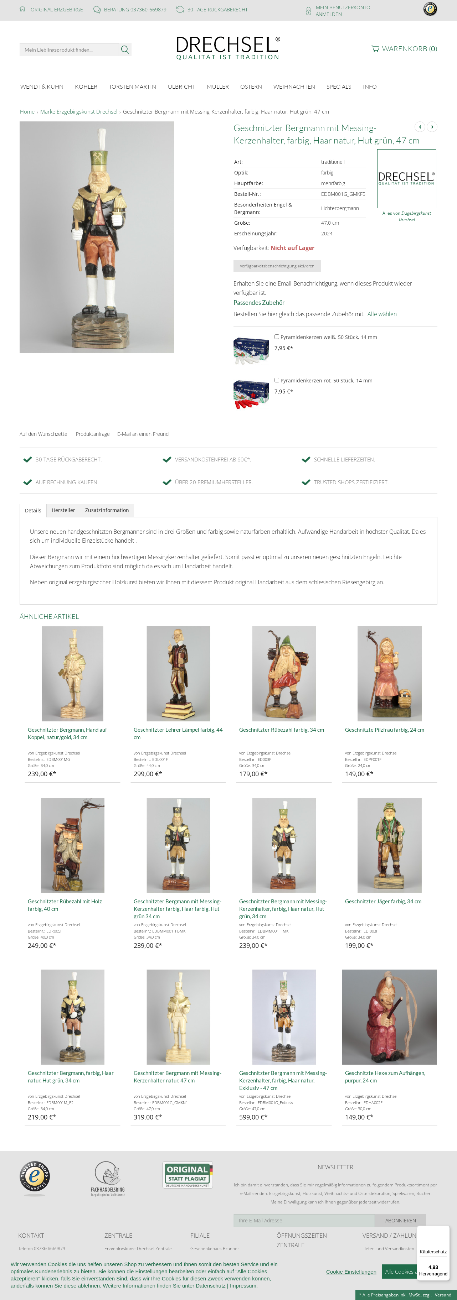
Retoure (370, 1255)
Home (27, 111)
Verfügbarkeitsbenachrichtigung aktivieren (277, 265)
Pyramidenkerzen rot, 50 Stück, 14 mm (323, 380)
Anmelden (329, 14)
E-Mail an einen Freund (143, 433)
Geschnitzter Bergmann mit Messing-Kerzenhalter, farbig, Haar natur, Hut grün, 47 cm (226, 111)
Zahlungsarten (376, 1262)
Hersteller (63, 510)
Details (33, 510)
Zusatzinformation (107, 510)
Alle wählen (382, 314)
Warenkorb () (409, 48)
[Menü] (445, 1230)
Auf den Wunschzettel (44, 433)
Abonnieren (412, 1220)
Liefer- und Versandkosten (388, 1249)
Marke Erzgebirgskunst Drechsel (78, 111)
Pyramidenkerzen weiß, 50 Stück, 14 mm (325, 337)
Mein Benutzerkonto (343, 7)
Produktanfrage (93, 433)
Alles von (406, 216)
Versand (443, 1295)
